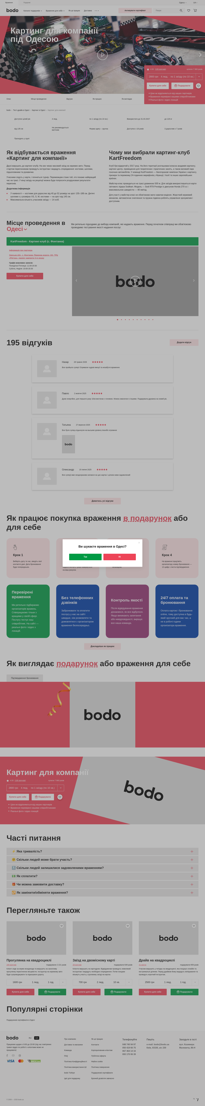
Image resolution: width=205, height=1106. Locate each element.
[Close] (139, 542)
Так (85, 557)
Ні (120, 557)
